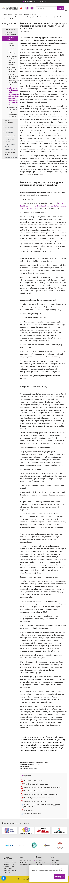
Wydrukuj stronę (25, 31)
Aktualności (55, 860)
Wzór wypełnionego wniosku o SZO (33, 801)
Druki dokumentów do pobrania (10, 115)
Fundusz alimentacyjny (8, 121)
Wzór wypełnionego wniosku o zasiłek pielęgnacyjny (39, 794)
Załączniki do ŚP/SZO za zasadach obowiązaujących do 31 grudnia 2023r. (41, 806)
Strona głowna (8, 15)
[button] (59, 876)
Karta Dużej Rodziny (10, 136)
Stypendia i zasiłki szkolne (9, 145)
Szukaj (60, 8)
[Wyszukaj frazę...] (47, 8)
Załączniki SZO (27, 810)
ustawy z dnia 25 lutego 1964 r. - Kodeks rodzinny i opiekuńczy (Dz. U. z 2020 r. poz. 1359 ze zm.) (43, 206)
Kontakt (54, 862)
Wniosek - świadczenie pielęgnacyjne (34, 784)
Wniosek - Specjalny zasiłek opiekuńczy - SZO (37, 798)
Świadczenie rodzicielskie (10, 109)
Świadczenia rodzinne (30, 15)
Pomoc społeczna (9, 29)
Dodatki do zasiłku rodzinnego (10, 51)
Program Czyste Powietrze (9, 140)
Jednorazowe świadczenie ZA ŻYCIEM (10, 70)
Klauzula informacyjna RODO (31, 781)
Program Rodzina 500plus (9, 153)
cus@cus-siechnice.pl (25, 864)
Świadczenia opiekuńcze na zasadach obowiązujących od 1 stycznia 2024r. (10, 80)
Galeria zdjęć (55, 864)
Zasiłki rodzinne (10, 45)
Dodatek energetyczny (8, 131)
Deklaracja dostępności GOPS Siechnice (41, 862)
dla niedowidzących (29, 1)
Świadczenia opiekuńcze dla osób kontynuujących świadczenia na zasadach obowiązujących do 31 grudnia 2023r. (10, 96)
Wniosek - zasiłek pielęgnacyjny (33, 791)
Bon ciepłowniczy (9, 149)
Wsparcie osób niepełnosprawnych (10, 33)
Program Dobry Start (10, 157)
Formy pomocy (18, 15)
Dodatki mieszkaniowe (8, 126)
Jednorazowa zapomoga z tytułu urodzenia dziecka (10, 60)
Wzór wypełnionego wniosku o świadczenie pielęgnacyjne (41, 788)
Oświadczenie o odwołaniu (31, 814)
